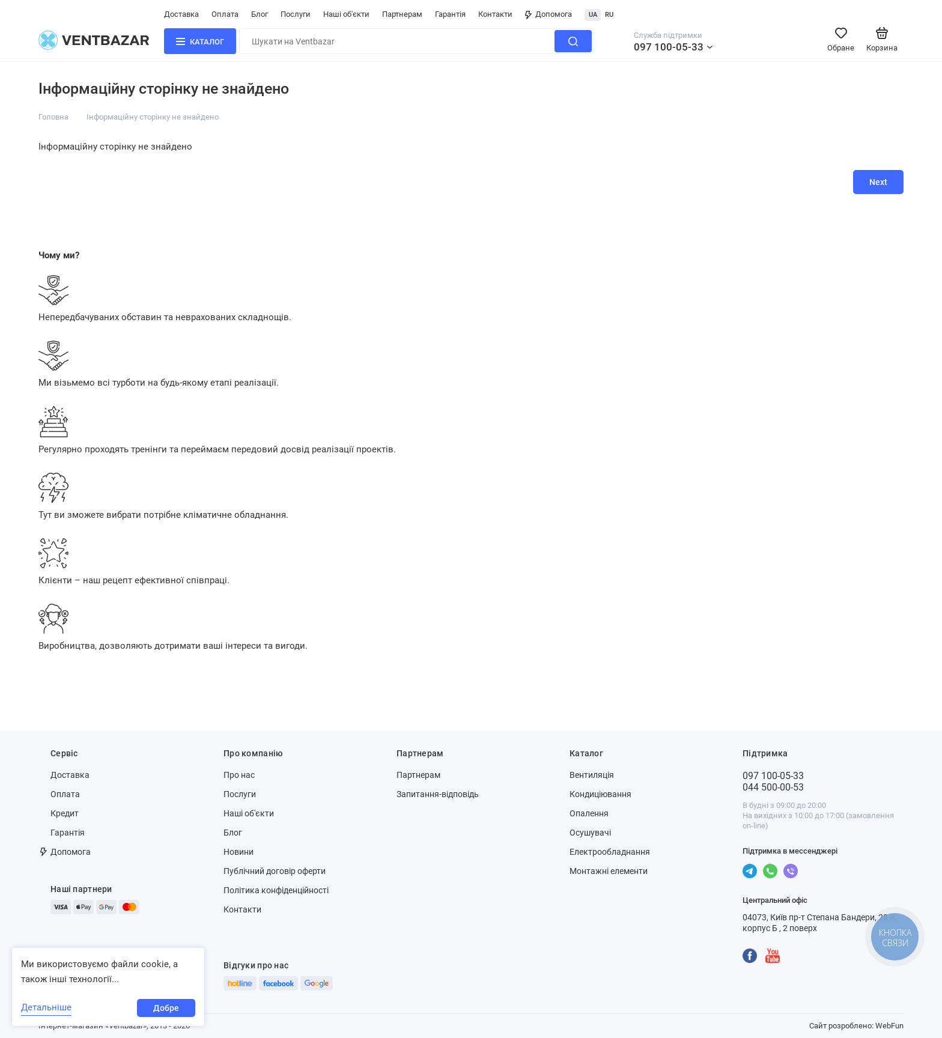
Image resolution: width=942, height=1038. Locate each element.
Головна (53, 116)
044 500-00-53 (773, 787)
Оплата (225, 14)
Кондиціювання (600, 794)
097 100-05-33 (668, 47)
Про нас (239, 775)
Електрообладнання (610, 852)
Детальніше (46, 1007)
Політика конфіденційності (276, 890)
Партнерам (402, 14)
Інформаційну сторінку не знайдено (153, 116)
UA (593, 15)
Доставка (181, 14)
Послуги (296, 14)
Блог (259, 14)
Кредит (64, 813)
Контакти (495, 14)
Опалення (589, 813)
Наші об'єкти (346, 14)
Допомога (548, 14)
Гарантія (450, 14)
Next (878, 182)
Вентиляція (592, 775)
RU (609, 15)
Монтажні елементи (609, 871)
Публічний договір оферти (274, 871)
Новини (238, 852)
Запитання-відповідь (438, 794)
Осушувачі (590, 832)
